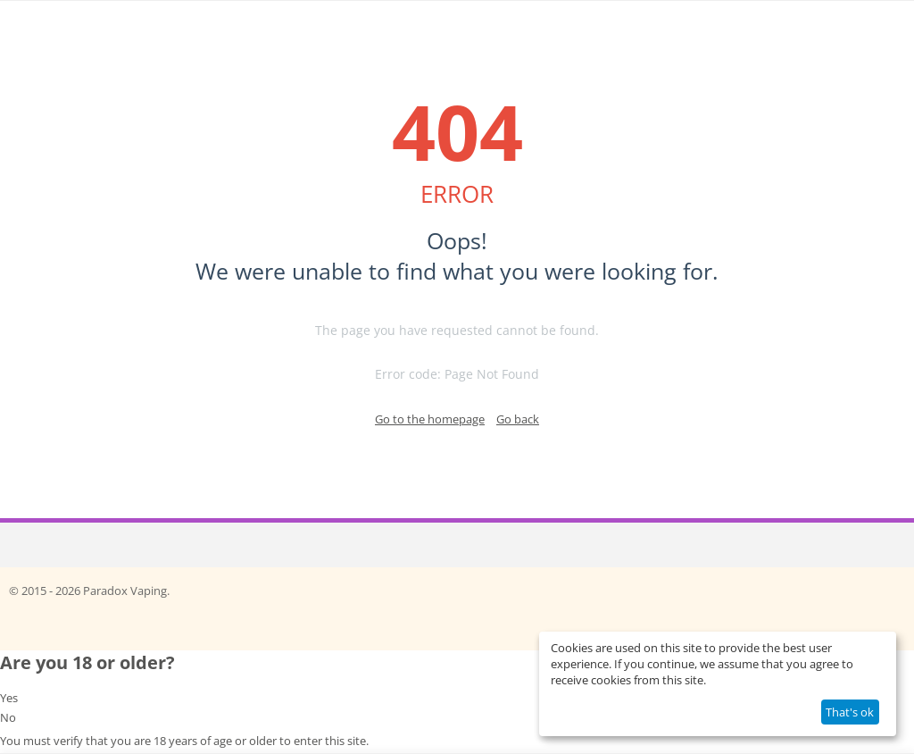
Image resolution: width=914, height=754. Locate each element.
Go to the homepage (430, 419)
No (8, 717)
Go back (517, 419)
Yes (9, 698)
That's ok (850, 712)
